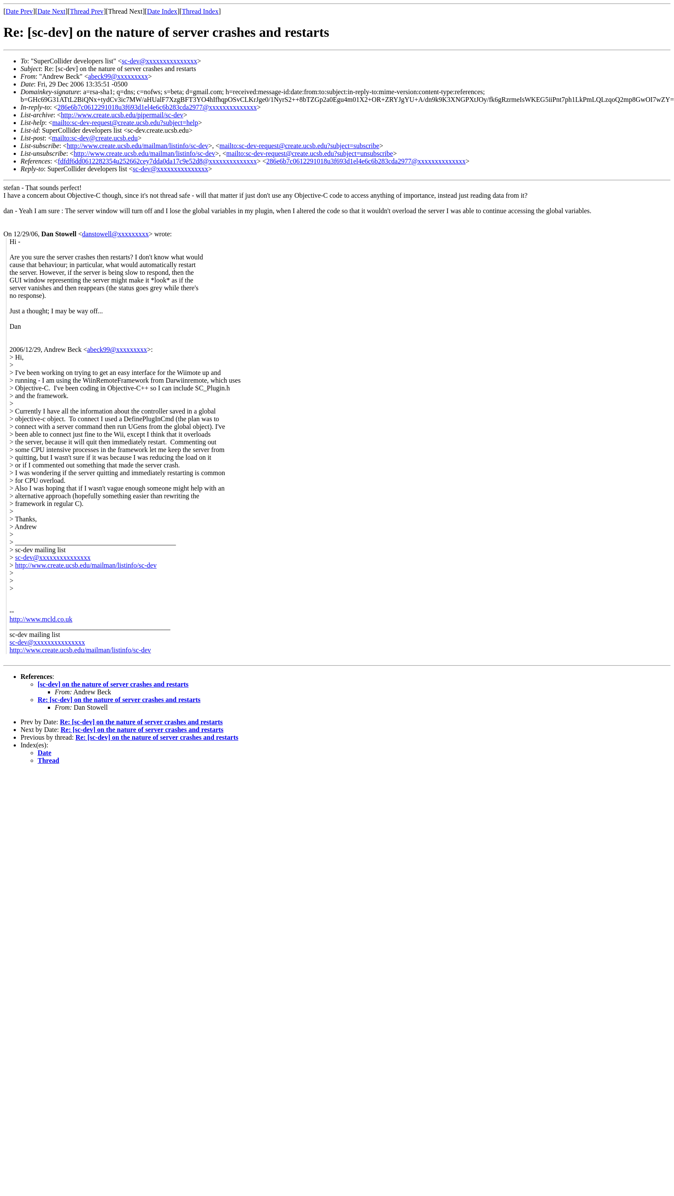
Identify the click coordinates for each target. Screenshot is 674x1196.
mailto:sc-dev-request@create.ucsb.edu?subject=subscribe (299, 145)
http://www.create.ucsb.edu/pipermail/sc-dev (122, 115)
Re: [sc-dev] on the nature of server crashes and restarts (119, 699)
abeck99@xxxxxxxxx (118, 76)
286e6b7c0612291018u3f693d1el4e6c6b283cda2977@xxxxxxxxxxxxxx (157, 107)
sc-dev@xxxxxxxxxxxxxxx (160, 61)
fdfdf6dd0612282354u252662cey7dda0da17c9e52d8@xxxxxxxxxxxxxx (157, 161)
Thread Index (200, 11)
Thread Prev (86, 11)
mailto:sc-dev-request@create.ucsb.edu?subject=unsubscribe (309, 153)
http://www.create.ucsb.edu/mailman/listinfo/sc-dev (137, 145)
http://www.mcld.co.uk (40, 619)
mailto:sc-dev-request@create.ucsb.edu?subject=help (125, 122)
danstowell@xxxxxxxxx (115, 234)
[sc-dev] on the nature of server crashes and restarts (113, 684)
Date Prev (19, 11)
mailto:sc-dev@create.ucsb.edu (94, 138)
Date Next (51, 11)
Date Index (162, 11)
